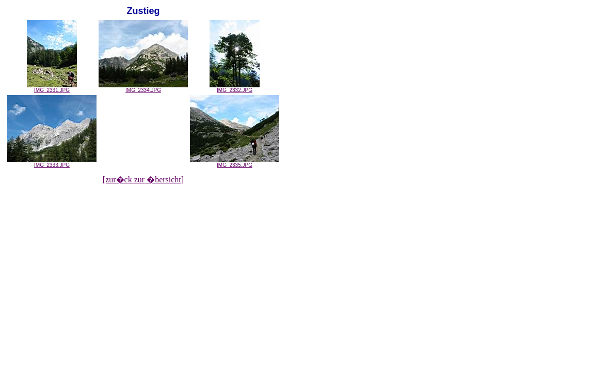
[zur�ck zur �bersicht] (143, 179)
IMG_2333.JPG (52, 163)
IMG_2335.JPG (234, 163)
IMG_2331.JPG (52, 88)
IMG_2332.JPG (235, 88)
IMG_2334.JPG (143, 88)
